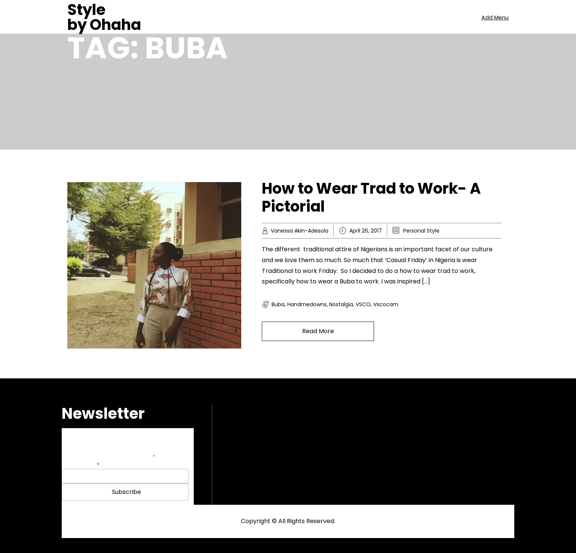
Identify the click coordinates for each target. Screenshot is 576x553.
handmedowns (307, 304)
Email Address (81, 464)
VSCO (363, 304)
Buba (278, 304)
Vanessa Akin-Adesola (299, 230)
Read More (318, 331)
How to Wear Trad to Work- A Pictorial (371, 197)
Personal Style (421, 230)
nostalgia (341, 304)
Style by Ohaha (104, 17)
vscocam (385, 304)
